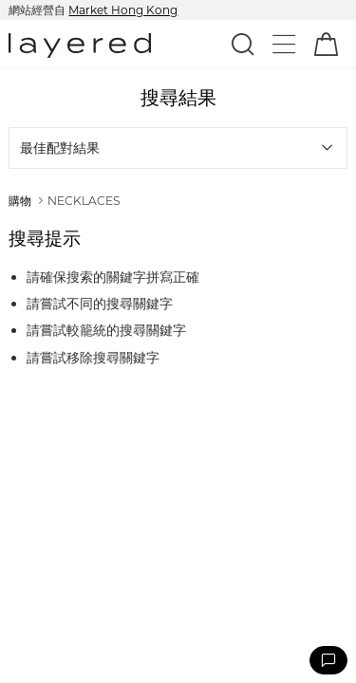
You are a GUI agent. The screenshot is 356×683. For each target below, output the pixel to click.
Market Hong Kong (123, 10)
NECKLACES (83, 201)
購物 (20, 201)
